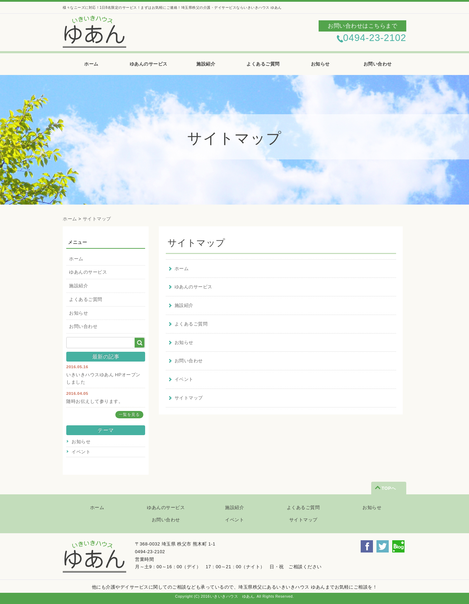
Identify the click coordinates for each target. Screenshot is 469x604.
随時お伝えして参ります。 (94, 401)
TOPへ (388, 488)
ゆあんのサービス (149, 64)
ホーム (91, 64)
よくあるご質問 (263, 64)
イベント (81, 451)
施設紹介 (205, 64)
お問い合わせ (377, 64)
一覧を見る (129, 414)
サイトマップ (97, 218)
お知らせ (320, 64)
